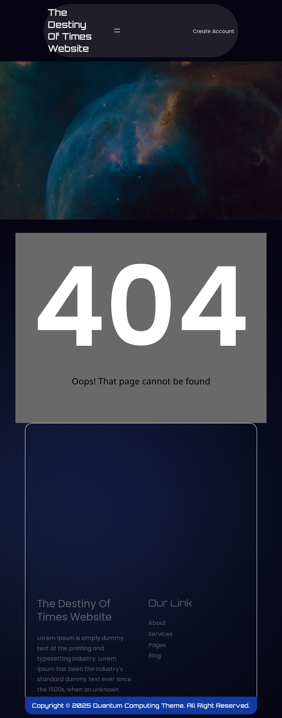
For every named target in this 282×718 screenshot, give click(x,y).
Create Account (213, 31)
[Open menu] (117, 30)
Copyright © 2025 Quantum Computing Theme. (109, 705)
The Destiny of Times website (70, 30)
